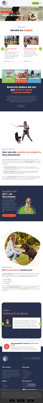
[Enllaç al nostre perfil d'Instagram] (39, 358)
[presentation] (2, 48)
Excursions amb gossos (30, 49)
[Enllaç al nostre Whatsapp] (21, 106)
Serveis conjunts (9, 11)
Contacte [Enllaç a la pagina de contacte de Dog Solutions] (35, 3)
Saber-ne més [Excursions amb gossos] (28, 61)
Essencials (21, 400)
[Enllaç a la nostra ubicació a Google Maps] (33, 358)
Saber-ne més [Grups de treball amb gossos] (9, 61)
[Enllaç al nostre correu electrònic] (35, 358)
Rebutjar (30, 400)
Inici (3, 11)
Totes (12, 400)
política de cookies (31, 397)
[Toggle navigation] (40, 3)
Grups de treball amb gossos (10, 50)
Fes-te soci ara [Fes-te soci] (9, 215)
